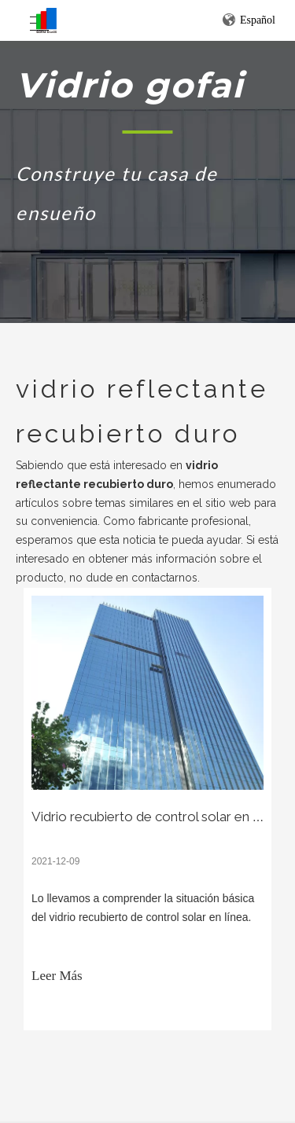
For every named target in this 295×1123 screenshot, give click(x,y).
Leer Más (57, 975)
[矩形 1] (147, 131)
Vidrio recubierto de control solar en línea (155, 816)
